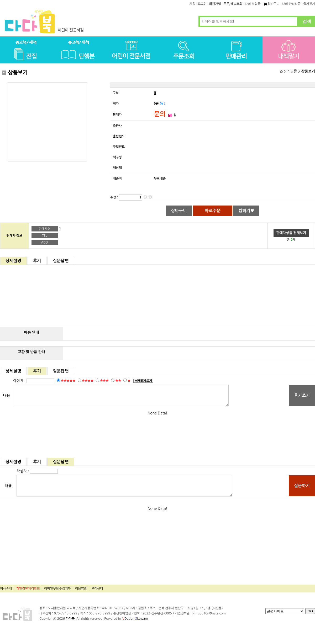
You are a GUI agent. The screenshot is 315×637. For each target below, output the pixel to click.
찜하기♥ (246, 211)
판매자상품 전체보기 (291, 233)
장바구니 (271, 4)
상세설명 (13, 261)
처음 (192, 4)
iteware (141, 618)
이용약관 (81, 588)
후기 (37, 261)
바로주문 (212, 211)
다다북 (70, 618)
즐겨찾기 (309, 4)
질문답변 (61, 261)
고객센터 (97, 588)
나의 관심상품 (291, 4)
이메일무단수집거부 (57, 588)
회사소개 (6, 588)
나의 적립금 (253, 4)
